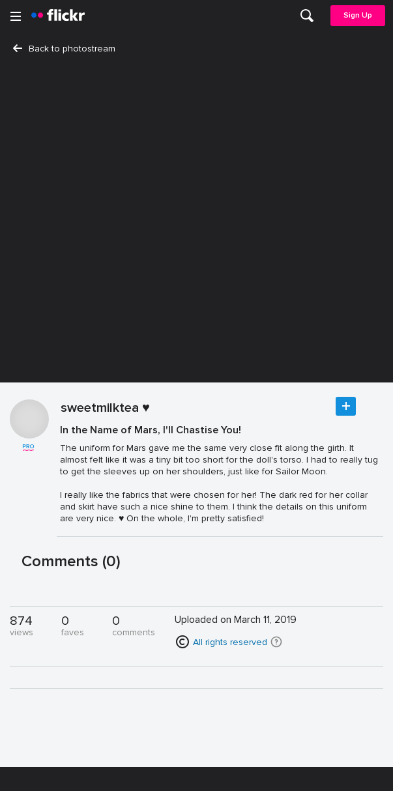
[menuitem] (307, 15)
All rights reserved (230, 642)
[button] (276, 641)
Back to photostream (64, 48)
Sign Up (357, 15)
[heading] (58, 15)
